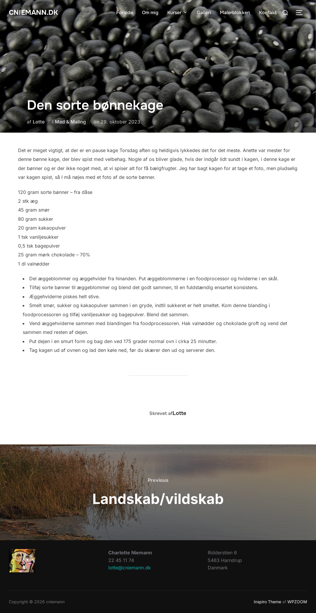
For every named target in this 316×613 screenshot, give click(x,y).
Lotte (39, 122)
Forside (124, 12)
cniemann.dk (36, 12)
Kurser (177, 12)
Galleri (204, 12)
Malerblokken (235, 12)
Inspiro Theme (267, 601)
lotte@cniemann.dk (129, 568)
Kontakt (268, 12)
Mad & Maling (70, 122)
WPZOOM (297, 601)
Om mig (150, 12)
